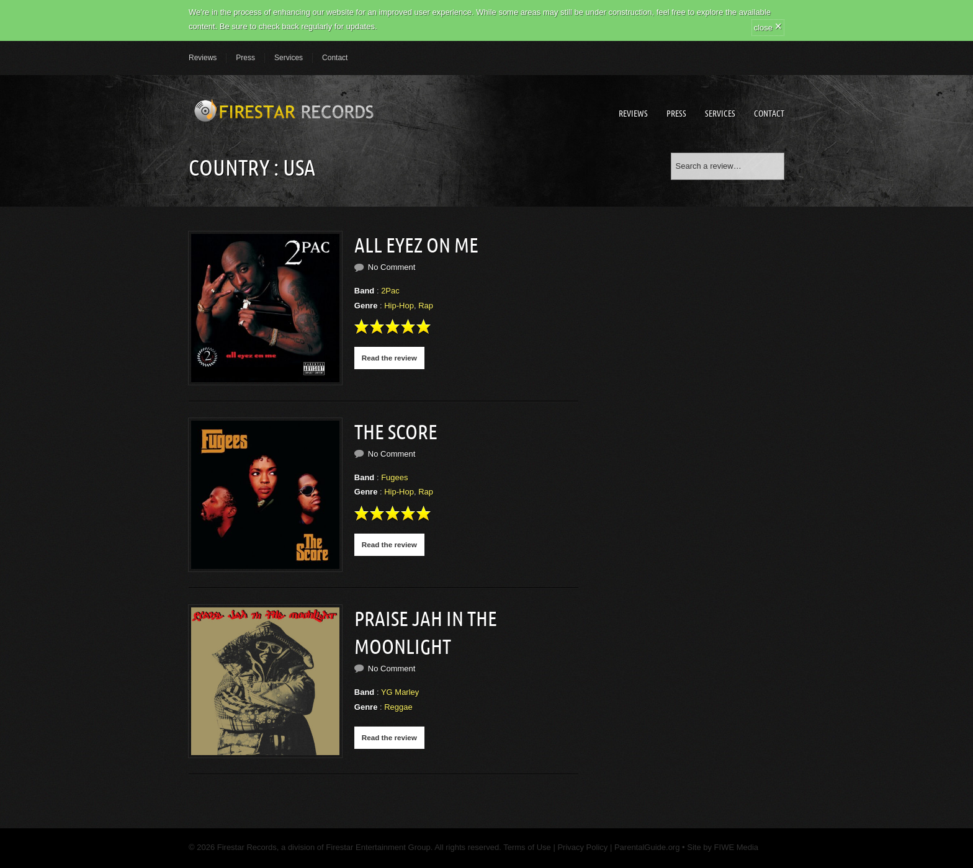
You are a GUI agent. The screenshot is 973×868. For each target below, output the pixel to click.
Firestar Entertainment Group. (379, 847)
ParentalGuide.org (647, 847)
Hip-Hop (399, 305)
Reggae (398, 707)
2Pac (390, 290)
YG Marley (400, 692)
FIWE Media (736, 847)
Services (288, 57)
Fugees (394, 477)
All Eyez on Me (416, 245)
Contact (335, 57)
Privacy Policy (582, 847)
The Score (395, 432)
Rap (425, 305)
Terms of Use (526, 847)
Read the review (389, 358)
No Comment (392, 267)
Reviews (203, 57)
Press (245, 57)
